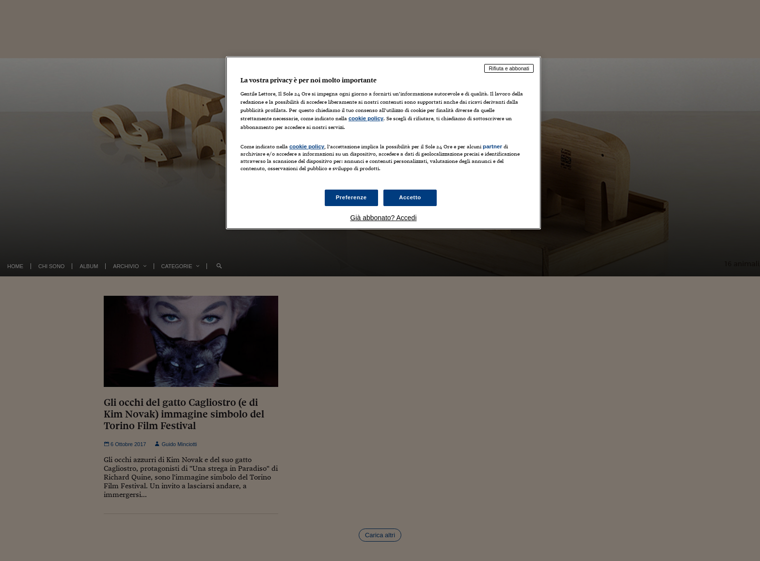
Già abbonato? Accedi (383, 218)
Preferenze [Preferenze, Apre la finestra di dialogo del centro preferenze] (351, 197)
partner (492, 146)
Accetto (410, 197)
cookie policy (365, 118)
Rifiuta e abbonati (509, 68)
